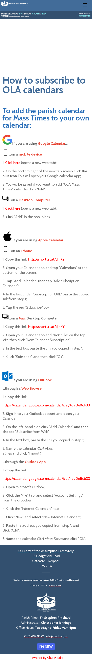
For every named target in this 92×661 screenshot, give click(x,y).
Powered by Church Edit (46, 658)
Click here (12, 163)
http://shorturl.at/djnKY (46, 259)
